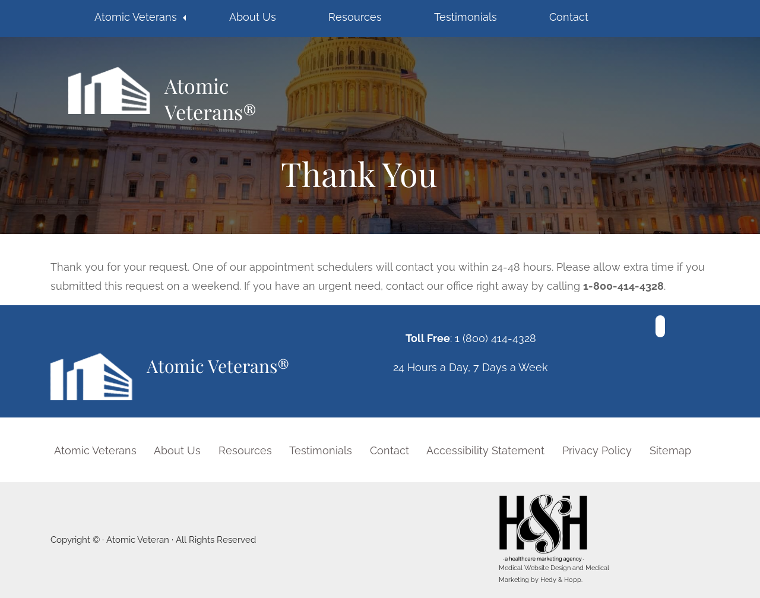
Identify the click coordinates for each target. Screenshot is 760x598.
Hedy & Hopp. (561, 580)
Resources (355, 17)
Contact (568, 17)
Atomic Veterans (135, 17)
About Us (252, 17)
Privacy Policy (597, 450)
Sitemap (670, 450)
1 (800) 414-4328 (495, 338)
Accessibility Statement (485, 450)
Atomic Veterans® (210, 97)
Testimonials (465, 17)
